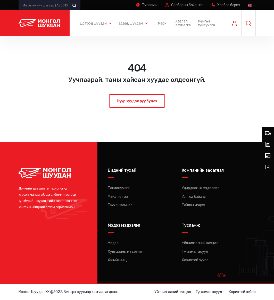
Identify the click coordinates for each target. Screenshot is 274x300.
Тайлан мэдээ (193, 205)
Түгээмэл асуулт (196, 251)
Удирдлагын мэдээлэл (200, 188)
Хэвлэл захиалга (183, 23)
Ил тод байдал (194, 196)
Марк (162, 23)
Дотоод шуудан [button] (93, 23)
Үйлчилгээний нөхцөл (200, 243)
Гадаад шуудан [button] (130, 23)
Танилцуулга (119, 188)
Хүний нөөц (117, 260)
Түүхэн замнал (120, 205)
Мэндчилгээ (118, 196)
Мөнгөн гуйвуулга (206, 23)
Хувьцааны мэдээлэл (126, 251)
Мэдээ (113, 243)
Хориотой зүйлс (195, 260)
